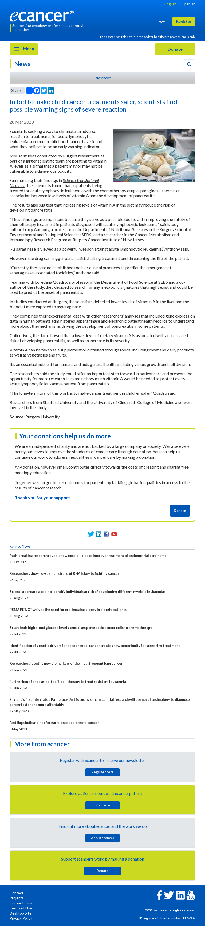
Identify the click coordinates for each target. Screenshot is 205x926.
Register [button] (183, 21)
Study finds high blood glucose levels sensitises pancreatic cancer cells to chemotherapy (81, 628)
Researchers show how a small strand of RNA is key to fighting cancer (64, 573)
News (22, 64)
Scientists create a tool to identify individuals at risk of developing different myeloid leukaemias (87, 591)
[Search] (189, 64)
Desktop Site (20, 913)
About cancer (102, 838)
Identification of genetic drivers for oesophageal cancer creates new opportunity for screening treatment (95, 645)
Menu (24, 49)
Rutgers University (42, 416)
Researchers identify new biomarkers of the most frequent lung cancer (66, 663)
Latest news (102, 78)
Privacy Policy (21, 918)
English (170, 4)
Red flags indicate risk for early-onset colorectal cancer (54, 723)
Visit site (102, 805)
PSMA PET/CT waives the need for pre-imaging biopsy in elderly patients (68, 609)
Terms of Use (21, 908)
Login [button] (160, 21)
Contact (16, 893)
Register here (102, 772)
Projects (17, 898)
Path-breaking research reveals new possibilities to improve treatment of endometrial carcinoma (88, 555)
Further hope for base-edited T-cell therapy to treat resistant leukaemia (68, 681)
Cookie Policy (21, 903)
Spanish (188, 4)
